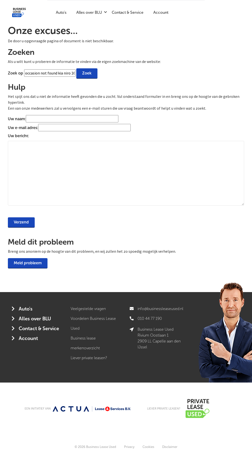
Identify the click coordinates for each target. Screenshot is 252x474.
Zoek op (16, 73)
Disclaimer (169, 447)
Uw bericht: (18, 135)
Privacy (129, 447)
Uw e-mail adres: (23, 127)
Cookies (148, 447)
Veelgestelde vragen (88, 308)
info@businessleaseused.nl (160, 308)
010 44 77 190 (150, 318)
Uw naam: (17, 119)
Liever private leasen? (89, 358)
